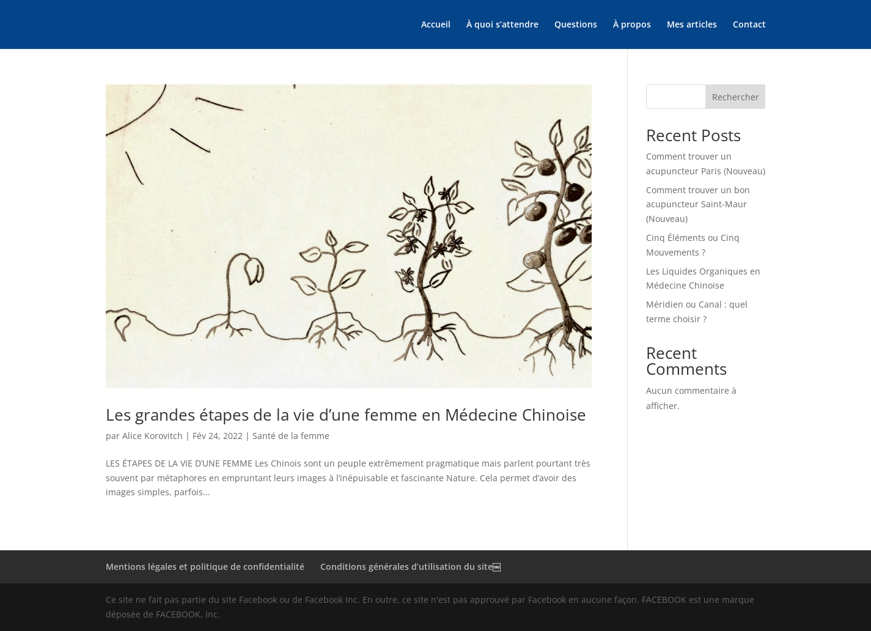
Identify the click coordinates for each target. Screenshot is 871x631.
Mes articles (692, 25)
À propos (632, 25)
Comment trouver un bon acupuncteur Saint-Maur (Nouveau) (698, 204)
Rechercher (735, 97)
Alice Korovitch (152, 435)
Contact (749, 25)
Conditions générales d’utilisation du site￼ (410, 566)
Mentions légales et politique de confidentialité (205, 566)
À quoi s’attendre (502, 25)
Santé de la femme (290, 435)
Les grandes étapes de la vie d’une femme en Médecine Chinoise (346, 415)
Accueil (435, 25)
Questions (575, 25)
